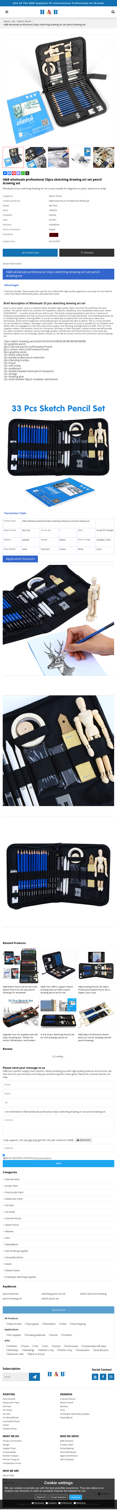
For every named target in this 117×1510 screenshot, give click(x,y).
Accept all (75, 1497)
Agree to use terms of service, (27, 1157)
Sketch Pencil (24, 21)
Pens (62, 1410)
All (13, 21)
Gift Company (67, 1460)
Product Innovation (12, 1441)
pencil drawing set (12, 1298)
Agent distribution (69, 1456)
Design (6, 1445)
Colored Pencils (67, 1399)
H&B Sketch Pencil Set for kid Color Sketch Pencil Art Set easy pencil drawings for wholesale (20, 989)
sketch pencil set (50, 1298)
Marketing (79, 1503)
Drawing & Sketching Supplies (75, 1414)
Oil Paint (7, 1406)
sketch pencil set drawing (93, 1293)
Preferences (65, 1503)
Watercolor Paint (11, 1402)
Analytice (51, 1503)
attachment (83, 1140)
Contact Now (32, 252)
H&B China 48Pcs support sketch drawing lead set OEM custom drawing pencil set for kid (56, 989)
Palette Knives (10, 1429)
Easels (6, 1425)
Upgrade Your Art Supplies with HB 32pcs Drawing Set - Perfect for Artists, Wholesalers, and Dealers (20, 1037)
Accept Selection (58, 1497)
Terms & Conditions (42, 1158)
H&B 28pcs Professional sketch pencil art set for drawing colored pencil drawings (94, 1037)
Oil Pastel (7, 1410)
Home (7, 21)
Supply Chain (9, 1448)
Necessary (38, 1503)
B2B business (66, 1441)
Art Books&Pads (11, 1418)
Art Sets (6, 1414)
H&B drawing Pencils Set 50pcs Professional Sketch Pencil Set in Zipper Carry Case (94, 989)
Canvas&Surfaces (11, 1421)
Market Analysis (11, 1456)
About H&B (8, 1476)
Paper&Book (66, 1418)
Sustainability (9, 1452)
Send (58, 1163)
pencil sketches (11, 1293)
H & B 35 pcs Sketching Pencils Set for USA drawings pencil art (57, 1036)
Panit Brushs (9, 1399)
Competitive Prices (12, 1464)
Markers (64, 1406)
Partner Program (11, 1460)
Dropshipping (67, 1448)
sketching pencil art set (54, 1293)
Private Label (66, 1445)
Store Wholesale (68, 1452)
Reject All (41, 1497)
